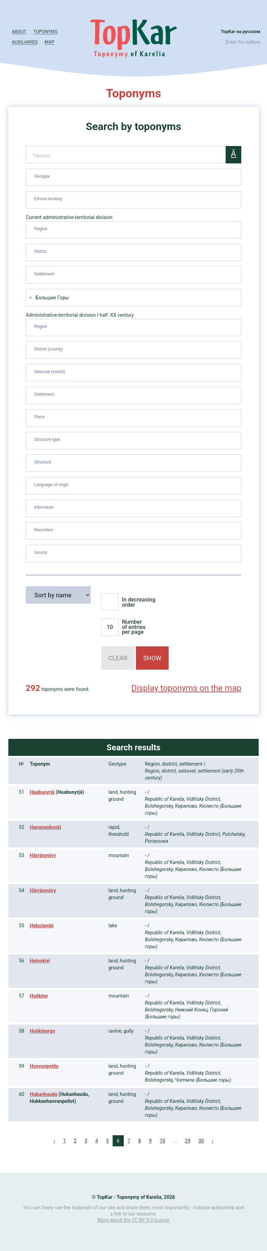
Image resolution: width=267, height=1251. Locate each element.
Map (49, 42)
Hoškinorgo (42, 1031)
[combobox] (133, 177)
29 (188, 1141)
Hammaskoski (45, 827)
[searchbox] (134, 176)
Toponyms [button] (45, 31)
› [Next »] (212, 1141)
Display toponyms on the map (186, 688)
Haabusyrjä (42, 792)
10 (162, 1141)
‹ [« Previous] (54, 1141)
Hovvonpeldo (44, 1066)
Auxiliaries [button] (25, 42)
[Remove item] (30, 297)
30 (201, 1141)
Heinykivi (40, 960)
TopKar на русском (240, 31)
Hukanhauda (43, 1094)
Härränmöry (43, 855)
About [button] (19, 31)
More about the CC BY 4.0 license (134, 1220)
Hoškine (39, 996)
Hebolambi (42, 925)
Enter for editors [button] (243, 42)
